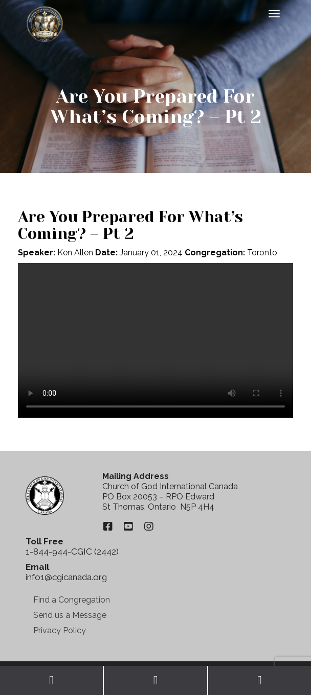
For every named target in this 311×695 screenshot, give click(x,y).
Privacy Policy (59, 630)
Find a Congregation (71, 600)
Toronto (262, 252)
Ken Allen (75, 252)
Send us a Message (69, 615)
